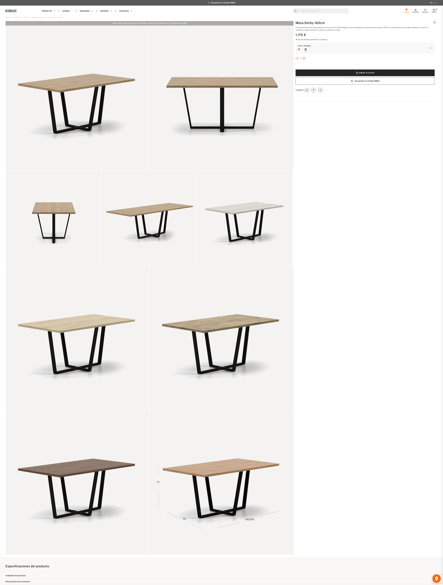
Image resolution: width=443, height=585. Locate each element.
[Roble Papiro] (302, 49)
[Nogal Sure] (305, 49)
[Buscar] (320, 10)
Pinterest (313, 90)
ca (436, 3)
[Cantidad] (300, 58)
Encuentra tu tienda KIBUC (221, 2)
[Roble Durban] (299, 49)
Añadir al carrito (365, 72)
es (431, 3)
